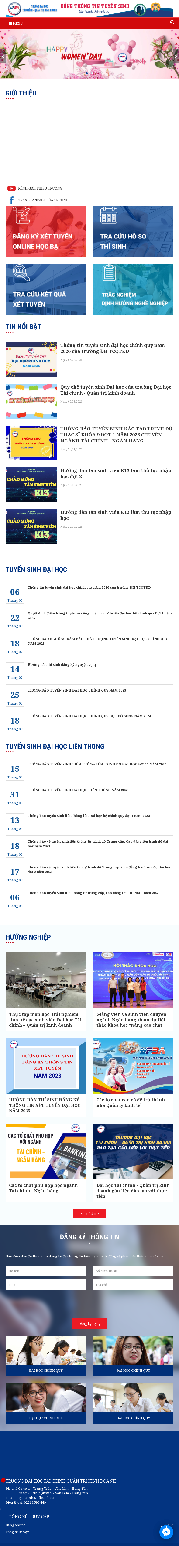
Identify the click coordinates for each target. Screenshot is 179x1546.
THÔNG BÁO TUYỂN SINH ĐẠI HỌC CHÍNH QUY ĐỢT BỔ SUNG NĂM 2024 (89, 710)
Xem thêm (89, 1208)
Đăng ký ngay (89, 1317)
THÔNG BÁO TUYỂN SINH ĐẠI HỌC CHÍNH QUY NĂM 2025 (77, 684)
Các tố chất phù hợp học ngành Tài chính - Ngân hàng (43, 1182)
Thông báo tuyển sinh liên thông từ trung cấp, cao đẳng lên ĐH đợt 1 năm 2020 (93, 887)
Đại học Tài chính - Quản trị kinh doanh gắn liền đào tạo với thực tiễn (133, 1185)
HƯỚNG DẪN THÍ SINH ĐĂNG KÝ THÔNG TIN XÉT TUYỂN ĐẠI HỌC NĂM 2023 (44, 1099)
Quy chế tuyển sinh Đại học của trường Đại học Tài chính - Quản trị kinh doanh (115, 389)
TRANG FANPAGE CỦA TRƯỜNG (37, 200)
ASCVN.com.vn (104, 1541)
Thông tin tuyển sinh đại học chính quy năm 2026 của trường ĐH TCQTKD (112, 348)
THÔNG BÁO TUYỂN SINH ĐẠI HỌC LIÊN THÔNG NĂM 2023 (78, 784)
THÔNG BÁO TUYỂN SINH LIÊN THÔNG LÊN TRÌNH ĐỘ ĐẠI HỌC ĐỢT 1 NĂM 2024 (97, 758)
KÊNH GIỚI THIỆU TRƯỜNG (34, 188)
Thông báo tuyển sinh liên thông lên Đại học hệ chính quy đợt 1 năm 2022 (89, 809)
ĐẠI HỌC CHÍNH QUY (46, 1364)
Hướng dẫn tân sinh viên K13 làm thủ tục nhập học (115, 510)
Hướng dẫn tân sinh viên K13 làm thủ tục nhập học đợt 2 (115, 470)
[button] (87, 73)
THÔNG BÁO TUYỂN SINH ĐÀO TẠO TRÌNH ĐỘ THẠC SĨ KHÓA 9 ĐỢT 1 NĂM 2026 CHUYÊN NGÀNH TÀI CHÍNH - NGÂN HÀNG (116, 432)
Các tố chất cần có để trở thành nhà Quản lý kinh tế (130, 1096)
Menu (16, 23)
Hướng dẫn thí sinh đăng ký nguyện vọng (62, 658)
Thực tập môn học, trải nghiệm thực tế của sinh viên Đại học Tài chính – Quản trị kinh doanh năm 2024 (45, 1016)
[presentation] (3, 56)
